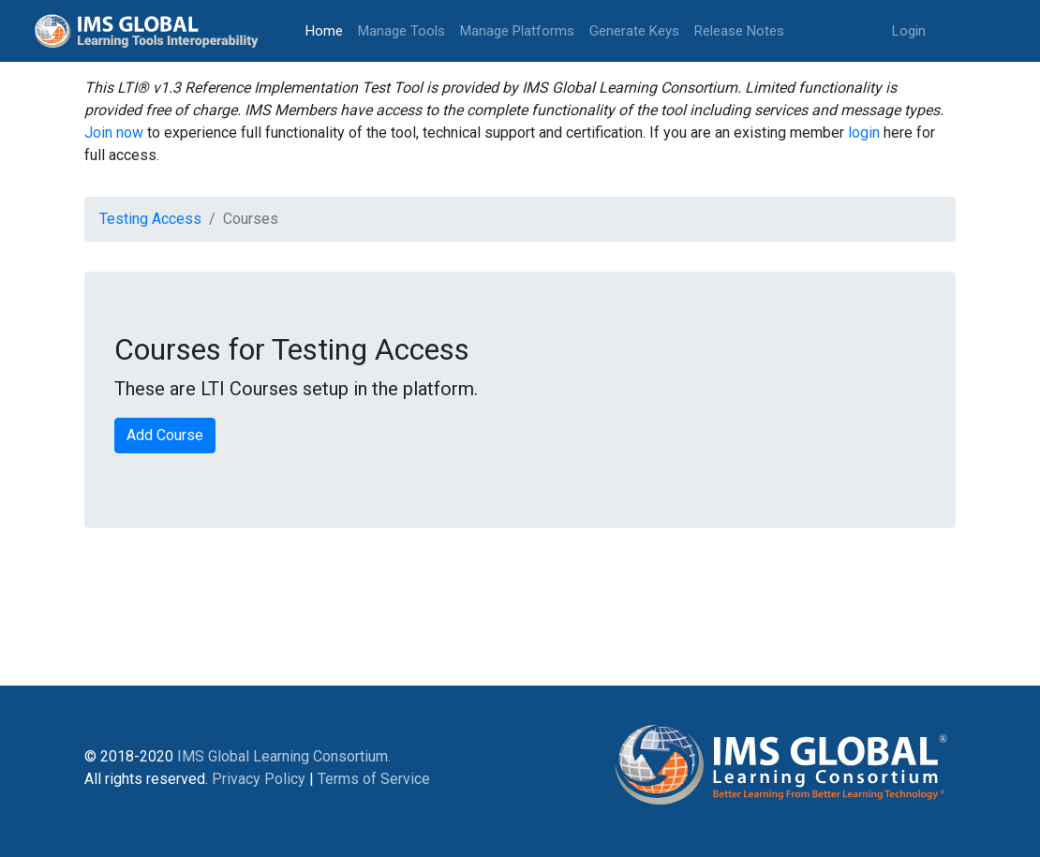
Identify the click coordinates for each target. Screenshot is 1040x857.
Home (327, 29)
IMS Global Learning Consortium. (284, 756)
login (864, 132)
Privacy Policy (258, 779)
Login (909, 30)
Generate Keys (634, 30)
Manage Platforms (517, 30)
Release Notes (739, 30)
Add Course (164, 435)
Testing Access (150, 219)
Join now (113, 132)
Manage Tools (401, 30)
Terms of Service (374, 779)
